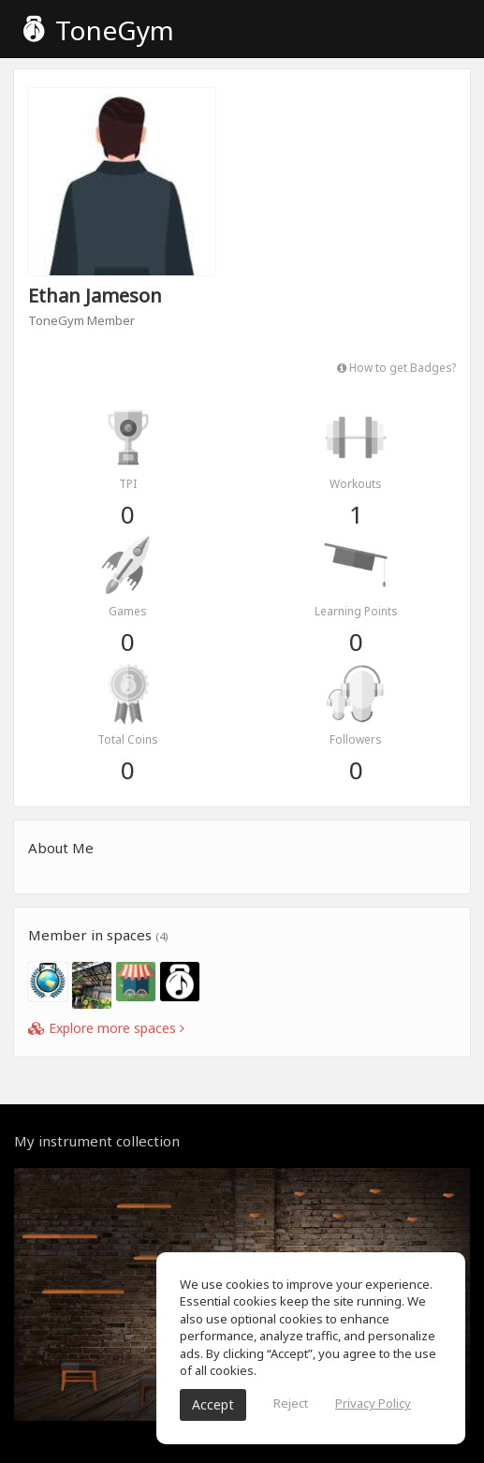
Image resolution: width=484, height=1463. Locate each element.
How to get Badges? (396, 367)
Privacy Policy (373, 1403)
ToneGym (98, 30)
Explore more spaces (106, 1028)
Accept (213, 1404)
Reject (290, 1403)
